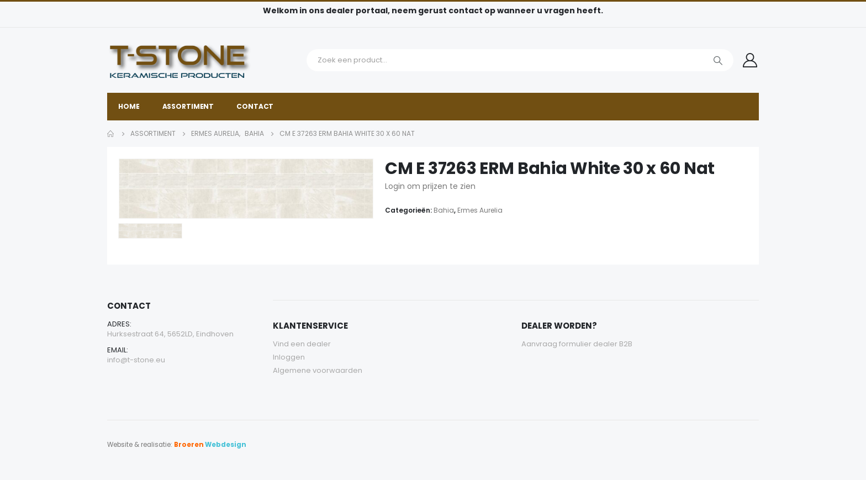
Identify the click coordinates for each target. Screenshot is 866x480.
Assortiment (188, 106)
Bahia (444, 210)
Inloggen (289, 357)
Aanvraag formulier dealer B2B (576, 344)
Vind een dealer (302, 344)
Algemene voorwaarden (317, 370)
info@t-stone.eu (136, 360)
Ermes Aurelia (480, 210)
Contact (254, 106)
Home (129, 106)
